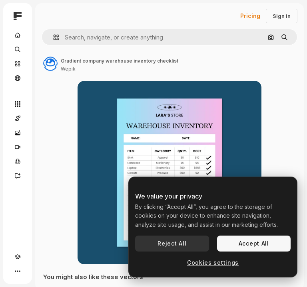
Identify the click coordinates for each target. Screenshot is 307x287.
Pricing (250, 15)
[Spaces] (17, 118)
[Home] (17, 35)
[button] (53, 37)
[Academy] (17, 256)
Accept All (254, 243)
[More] (17, 271)
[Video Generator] (17, 147)
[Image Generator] (17, 132)
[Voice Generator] (17, 161)
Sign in (282, 16)
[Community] (17, 78)
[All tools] (17, 104)
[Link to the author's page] (50, 64)
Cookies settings (213, 262)
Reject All (171, 243)
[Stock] (17, 63)
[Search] (17, 49)
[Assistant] (17, 175)
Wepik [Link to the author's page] (68, 69)
